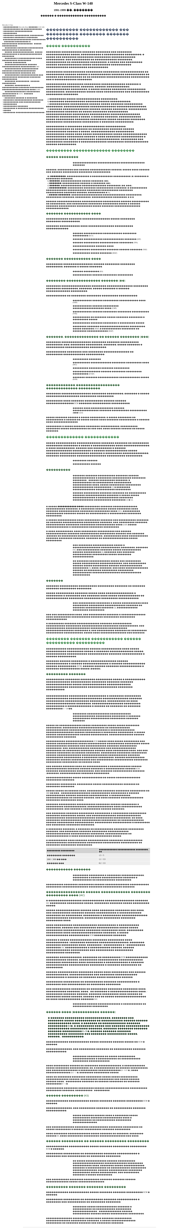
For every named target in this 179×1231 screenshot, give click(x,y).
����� (7, 110)
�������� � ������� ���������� (23, 108)
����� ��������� (15, 62)
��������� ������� (15, 106)
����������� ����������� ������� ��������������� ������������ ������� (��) (20, 71)
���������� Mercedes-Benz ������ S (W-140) (23, 27)
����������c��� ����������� (22, 102)
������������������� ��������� (24, 39)
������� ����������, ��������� (23, 35)
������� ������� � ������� (20, 37)
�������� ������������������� (23, 112)
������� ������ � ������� (21, 98)
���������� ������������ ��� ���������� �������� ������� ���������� (22, 77)
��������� (10, 33)
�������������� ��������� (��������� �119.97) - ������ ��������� (21, 94)
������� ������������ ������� (23, 100)
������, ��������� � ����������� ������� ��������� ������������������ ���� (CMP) (23, 87)
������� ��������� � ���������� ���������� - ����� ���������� (21, 44)
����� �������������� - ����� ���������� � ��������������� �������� (22, 54)
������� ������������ (17, 31)
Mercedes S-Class (7, 25)
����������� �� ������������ (22, 29)
